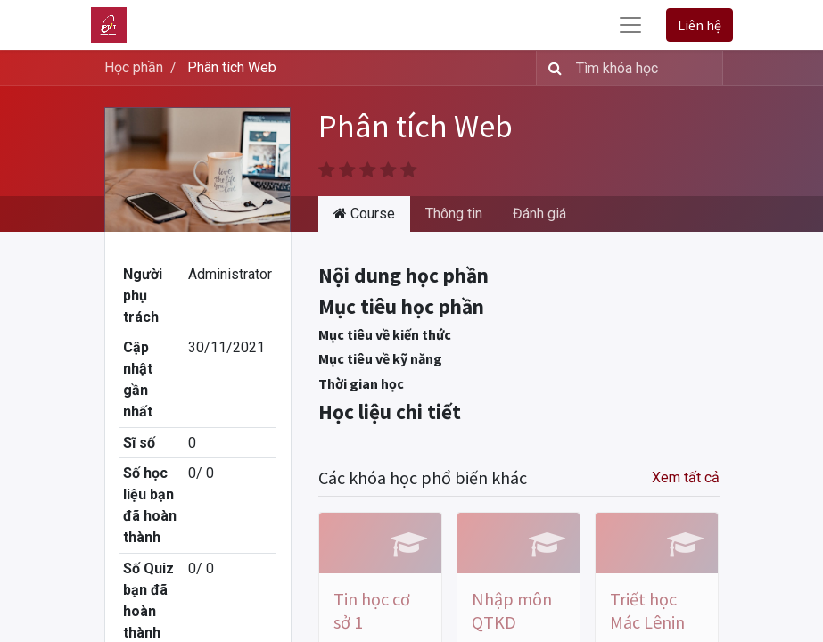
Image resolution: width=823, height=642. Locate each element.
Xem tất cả (686, 477)
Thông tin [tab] (453, 213)
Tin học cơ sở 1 (371, 610)
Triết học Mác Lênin (647, 610)
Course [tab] (364, 213)
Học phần (133, 67)
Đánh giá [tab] (539, 213)
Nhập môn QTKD (512, 610)
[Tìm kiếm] (551, 68)
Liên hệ (699, 25)
